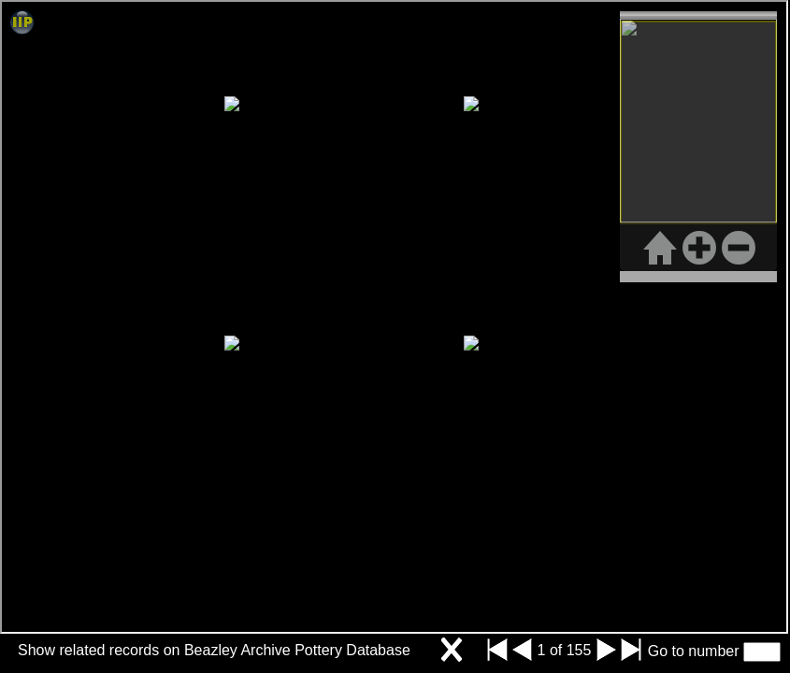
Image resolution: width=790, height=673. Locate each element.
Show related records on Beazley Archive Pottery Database (214, 650)
